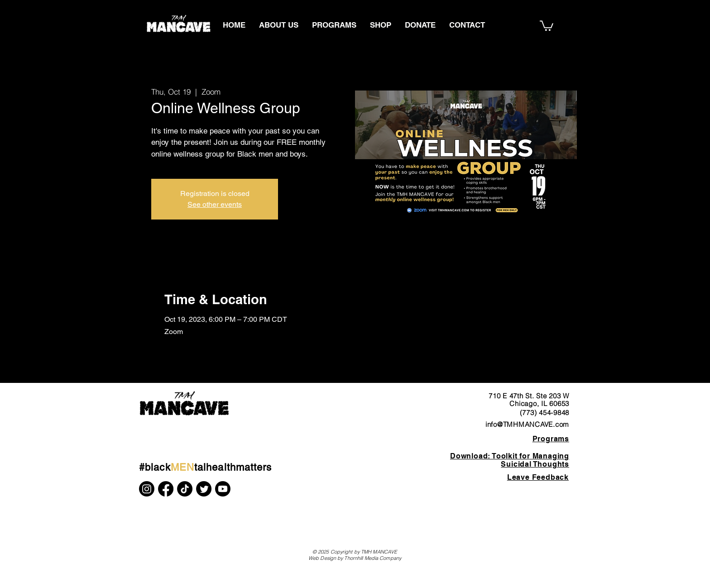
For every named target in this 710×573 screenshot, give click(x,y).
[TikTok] (184, 489)
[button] (546, 25)
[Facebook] (165, 489)
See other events (214, 204)
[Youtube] (222, 489)
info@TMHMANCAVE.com (527, 424)
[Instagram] (146, 489)
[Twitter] (203, 489)
